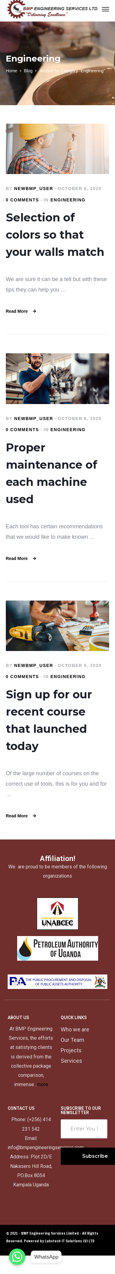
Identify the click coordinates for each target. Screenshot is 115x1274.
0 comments (22, 199)
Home (11, 70)
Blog (28, 70)
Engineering (68, 199)
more (42, 1084)
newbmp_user (33, 188)
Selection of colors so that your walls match (55, 235)
